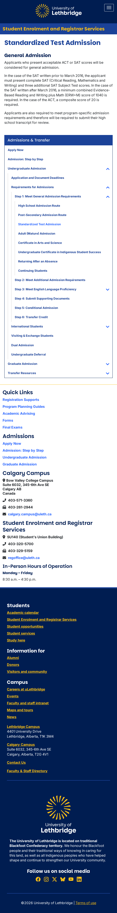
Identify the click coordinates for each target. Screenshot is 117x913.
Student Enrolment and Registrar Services (54, 28)
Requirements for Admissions (32, 187)
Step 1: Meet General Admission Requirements (48, 196)
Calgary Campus (21, 744)
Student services (21, 633)
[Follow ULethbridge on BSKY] (62, 879)
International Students (27, 326)
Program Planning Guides (24, 406)
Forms (8, 420)
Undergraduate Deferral (28, 354)
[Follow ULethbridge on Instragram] (46, 879)
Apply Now (16, 150)
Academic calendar (23, 612)
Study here (16, 640)
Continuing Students (32, 270)
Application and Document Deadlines (37, 177)
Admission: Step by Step (25, 159)
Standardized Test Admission (39, 224)
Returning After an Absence (38, 261)
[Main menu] (109, 7)
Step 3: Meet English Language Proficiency (45, 289)
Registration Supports (21, 399)
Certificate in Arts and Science (40, 243)
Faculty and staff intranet (28, 703)
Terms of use (85, 903)
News (11, 717)
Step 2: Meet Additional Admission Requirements (50, 280)
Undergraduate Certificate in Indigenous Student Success (59, 252)
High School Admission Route (39, 205)
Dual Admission (22, 345)
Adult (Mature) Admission (36, 233)
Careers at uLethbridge (26, 689)
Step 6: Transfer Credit (31, 317)
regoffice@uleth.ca (24, 558)
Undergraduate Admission (27, 168)
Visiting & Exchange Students (32, 335)
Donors (13, 664)
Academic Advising (19, 413)
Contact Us (16, 762)
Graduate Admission (22, 363)
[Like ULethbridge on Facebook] (38, 879)
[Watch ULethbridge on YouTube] (70, 879)
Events (13, 696)
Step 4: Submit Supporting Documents (42, 298)
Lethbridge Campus (23, 726)
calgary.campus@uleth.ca (29, 514)
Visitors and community (27, 671)
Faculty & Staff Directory (27, 771)
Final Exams (12, 427)
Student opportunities (25, 626)
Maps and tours (20, 710)
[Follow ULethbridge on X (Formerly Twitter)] (54, 879)
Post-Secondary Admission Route (42, 215)
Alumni (13, 658)
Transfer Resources (22, 373)
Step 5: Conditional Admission (36, 308)
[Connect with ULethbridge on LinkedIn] (79, 879)
